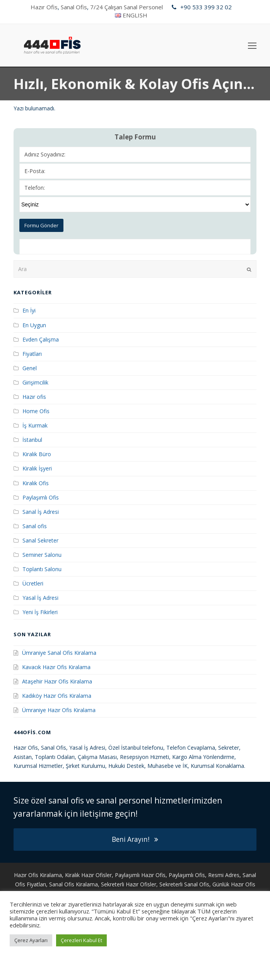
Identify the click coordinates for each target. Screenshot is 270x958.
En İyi (29, 310)
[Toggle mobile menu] (252, 45)
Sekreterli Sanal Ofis (184, 884)
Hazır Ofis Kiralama (38, 875)
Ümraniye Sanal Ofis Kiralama (59, 652)
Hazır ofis (34, 396)
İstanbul (32, 439)
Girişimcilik (35, 382)
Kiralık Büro (36, 454)
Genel (29, 368)
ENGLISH (135, 15)
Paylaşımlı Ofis (40, 497)
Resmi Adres (223, 875)
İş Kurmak (35, 425)
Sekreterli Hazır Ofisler (128, 884)
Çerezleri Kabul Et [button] (81, 940)
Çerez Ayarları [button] (31, 940)
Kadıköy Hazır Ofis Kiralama (56, 695)
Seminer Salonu (42, 554)
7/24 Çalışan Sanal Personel (126, 7)
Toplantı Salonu (42, 569)
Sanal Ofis (74, 7)
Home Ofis (36, 411)
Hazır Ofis (44, 7)
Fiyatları (32, 353)
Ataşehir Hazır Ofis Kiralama (57, 681)
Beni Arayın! (135, 839)
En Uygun (34, 325)
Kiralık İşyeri (37, 468)
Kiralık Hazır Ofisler (88, 875)
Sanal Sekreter (40, 540)
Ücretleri (32, 583)
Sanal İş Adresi (40, 511)
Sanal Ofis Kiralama (73, 884)
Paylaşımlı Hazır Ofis (140, 875)
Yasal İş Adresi (40, 597)
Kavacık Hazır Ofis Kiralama (56, 667)
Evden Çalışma (40, 339)
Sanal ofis (34, 526)
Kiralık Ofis (35, 483)
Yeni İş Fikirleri (40, 612)
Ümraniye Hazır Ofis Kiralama (59, 710)
